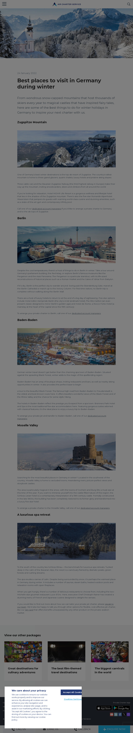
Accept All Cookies (73, 692)
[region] (43, 707)
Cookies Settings (73, 699)
